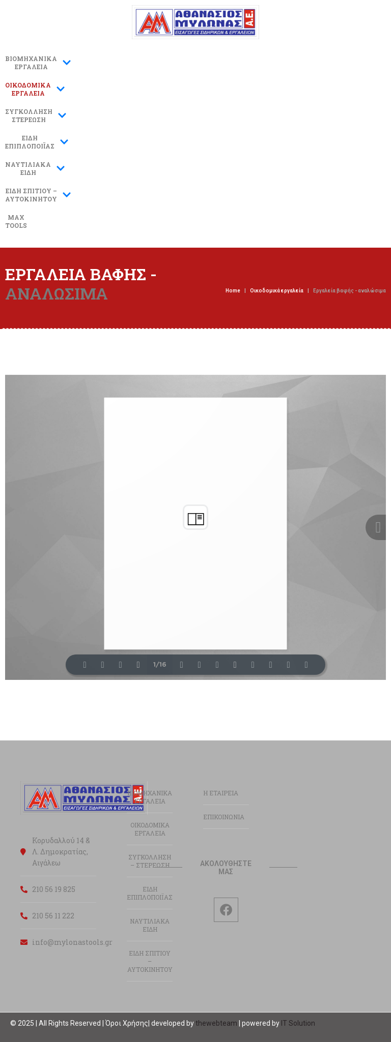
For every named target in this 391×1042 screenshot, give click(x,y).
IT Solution (298, 1023)
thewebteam (216, 1023)
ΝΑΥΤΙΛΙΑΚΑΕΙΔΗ (35, 168)
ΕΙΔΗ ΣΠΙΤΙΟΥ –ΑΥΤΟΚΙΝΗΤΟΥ (38, 195)
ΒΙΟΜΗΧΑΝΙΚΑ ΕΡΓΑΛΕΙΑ (38, 62)
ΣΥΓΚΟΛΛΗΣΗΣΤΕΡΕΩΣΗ (36, 115)
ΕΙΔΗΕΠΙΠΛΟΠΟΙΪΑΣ (37, 142)
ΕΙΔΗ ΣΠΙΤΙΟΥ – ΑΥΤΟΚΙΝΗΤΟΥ (150, 961)
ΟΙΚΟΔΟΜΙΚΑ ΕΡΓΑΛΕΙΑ (150, 829)
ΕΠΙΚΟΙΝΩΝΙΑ (223, 817)
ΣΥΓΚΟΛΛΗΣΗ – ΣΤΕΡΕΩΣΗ (149, 861)
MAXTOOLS (16, 221)
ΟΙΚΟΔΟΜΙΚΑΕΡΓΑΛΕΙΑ (35, 89)
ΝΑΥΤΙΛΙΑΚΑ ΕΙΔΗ (150, 925)
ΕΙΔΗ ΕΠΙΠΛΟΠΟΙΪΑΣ (150, 893)
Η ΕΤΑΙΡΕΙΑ (220, 793)
